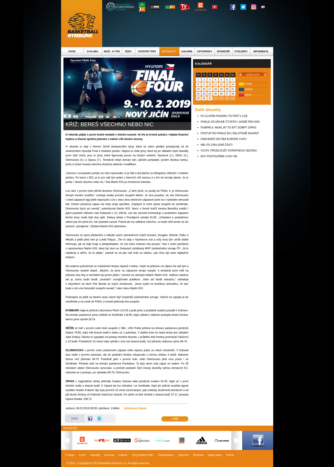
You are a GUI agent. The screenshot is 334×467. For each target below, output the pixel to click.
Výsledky (241, 51)
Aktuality (169, 51)
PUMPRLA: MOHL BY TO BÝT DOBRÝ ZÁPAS (228, 127)
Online (230, 455)
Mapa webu (215, 455)
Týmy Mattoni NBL (143, 455)
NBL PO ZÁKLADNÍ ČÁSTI (217, 144)
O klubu (92, 51)
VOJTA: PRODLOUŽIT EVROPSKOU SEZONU (229, 150)
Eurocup (109, 455)
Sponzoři (223, 51)
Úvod (71, 51)
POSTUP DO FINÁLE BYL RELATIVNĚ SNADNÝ (230, 133)
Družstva (198, 455)
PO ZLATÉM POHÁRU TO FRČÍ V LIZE (224, 116)
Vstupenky (204, 51)
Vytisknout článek (135, 408)
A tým (82, 455)
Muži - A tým (112, 51)
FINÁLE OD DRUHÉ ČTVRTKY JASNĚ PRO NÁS (230, 121)
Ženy (128, 51)
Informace (261, 51)
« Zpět (175, 419)
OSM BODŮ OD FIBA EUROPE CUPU (223, 139)
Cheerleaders (166, 455)
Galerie (187, 51)
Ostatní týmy (147, 51)
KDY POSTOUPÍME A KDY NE (219, 156)
